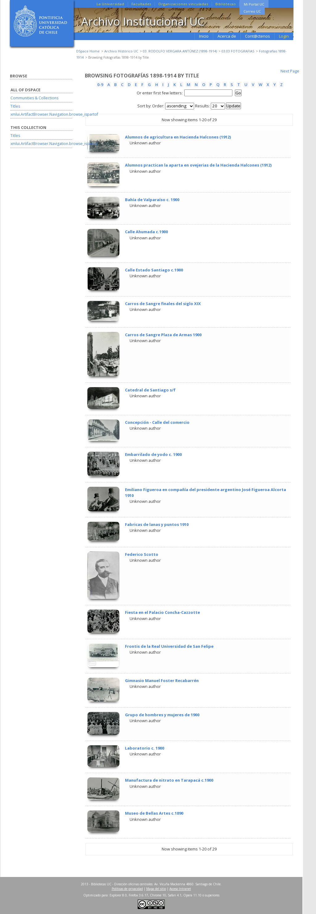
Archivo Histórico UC (121, 51)
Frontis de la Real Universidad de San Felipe (169, 646)
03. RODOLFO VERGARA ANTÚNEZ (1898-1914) (180, 51)
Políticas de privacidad (127, 889)
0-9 (100, 84)
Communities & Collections (34, 98)
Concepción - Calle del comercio (157, 422)
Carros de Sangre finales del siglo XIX (163, 303)
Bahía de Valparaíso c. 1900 (152, 199)
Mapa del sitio (156, 889)
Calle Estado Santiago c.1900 (154, 270)
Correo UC (252, 11)
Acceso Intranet (180, 889)
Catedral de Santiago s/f (150, 390)
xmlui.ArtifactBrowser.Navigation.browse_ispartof (54, 114)
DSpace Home (88, 51)
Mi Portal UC (254, 4)
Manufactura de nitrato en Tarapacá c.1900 (169, 780)
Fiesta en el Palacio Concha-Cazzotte (162, 612)
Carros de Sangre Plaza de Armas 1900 (163, 334)
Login (284, 36)
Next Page (290, 71)
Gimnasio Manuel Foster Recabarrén (162, 680)
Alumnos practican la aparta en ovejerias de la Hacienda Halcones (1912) (198, 165)
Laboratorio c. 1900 (144, 748)
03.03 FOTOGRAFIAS (238, 51)
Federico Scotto (141, 554)
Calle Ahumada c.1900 (146, 231)
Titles (15, 106)
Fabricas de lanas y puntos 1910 (157, 524)
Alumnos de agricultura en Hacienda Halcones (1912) (178, 137)
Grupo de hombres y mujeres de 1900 (162, 715)
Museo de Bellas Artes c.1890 (154, 813)
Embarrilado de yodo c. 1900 (153, 454)
